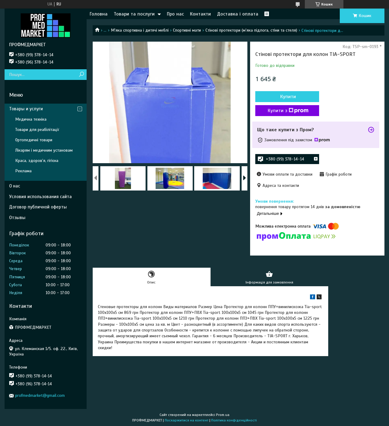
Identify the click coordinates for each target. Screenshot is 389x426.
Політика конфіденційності (234, 420)
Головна (99, 14)
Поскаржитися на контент (186, 420)
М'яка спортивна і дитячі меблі (140, 30)
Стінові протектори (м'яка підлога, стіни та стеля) (251, 30)
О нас (14, 186)
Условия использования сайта (40, 196)
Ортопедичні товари (33, 140)
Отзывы (17, 217)
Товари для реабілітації (37, 129)
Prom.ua (222, 415)
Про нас (175, 14)
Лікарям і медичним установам (44, 150)
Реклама (23, 170)
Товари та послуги (134, 14)
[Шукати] (81, 74)
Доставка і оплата (237, 14)
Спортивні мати (187, 30)
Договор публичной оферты (38, 207)
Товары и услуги (26, 109)
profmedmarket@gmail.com (40, 395)
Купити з (288, 111)
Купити (288, 97)
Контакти (200, 14)
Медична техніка (30, 119)
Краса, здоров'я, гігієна (36, 160)
